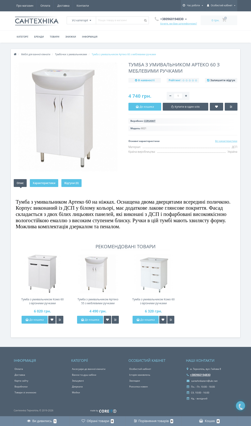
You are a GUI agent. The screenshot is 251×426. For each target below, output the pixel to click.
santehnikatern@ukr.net (202, 381)
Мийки (76, 392)
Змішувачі (78, 380)
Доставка (63, 5)
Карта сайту (21, 380)
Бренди (39, 36)
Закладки (134, 380)
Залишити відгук (222, 80)
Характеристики (44, 183)
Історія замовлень (139, 374)
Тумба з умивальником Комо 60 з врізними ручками (42, 301)
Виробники (21, 386)
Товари (54, 36)
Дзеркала (77, 386)
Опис (20, 183)
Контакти (82, 5)
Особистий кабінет (140, 369)
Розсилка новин (138, 386)
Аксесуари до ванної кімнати (88, 369)
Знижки (70, 36)
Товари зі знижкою (25, 392)
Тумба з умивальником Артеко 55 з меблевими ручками (97, 301)
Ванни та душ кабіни (84, 374)
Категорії (22, 36)
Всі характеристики (226, 141)
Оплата (45, 5)
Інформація (89, 36)
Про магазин (24, 5)
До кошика (34, 319)
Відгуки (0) (71, 183)
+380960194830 (198, 375)
